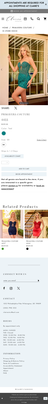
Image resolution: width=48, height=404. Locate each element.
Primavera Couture (22, 28)
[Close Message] (45, 4)
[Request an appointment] (24, 11)
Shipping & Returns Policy (13, 361)
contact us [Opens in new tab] (13, 185)
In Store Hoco (9, 31)
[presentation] (11, 224)
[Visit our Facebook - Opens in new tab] (4, 288)
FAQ (5, 373)
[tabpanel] (24, 69)
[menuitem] (3, 19)
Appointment (8, 368)
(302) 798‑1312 (9, 308)
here (25, 402)
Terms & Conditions (11, 363)
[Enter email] (21, 280)
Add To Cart (24, 169)
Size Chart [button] (42, 140)
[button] (3, 19)
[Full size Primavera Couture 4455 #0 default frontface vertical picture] (24, 69)
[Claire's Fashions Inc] (14, 19)
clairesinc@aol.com (11, 312)
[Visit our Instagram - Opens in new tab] (11, 288)
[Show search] (38, 19)
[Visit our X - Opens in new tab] (18, 288)
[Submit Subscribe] (38, 280)
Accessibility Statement (12, 366)
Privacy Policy (9, 359)
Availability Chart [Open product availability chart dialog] (12, 156)
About (5, 371)
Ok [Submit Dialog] (46, 398)
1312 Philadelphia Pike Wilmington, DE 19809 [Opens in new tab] (22, 304)
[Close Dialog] (2, 398)
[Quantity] (5, 162)
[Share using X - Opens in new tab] (15, 108)
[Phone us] (32, 19)
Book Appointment (24, 174)
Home (5, 28)
